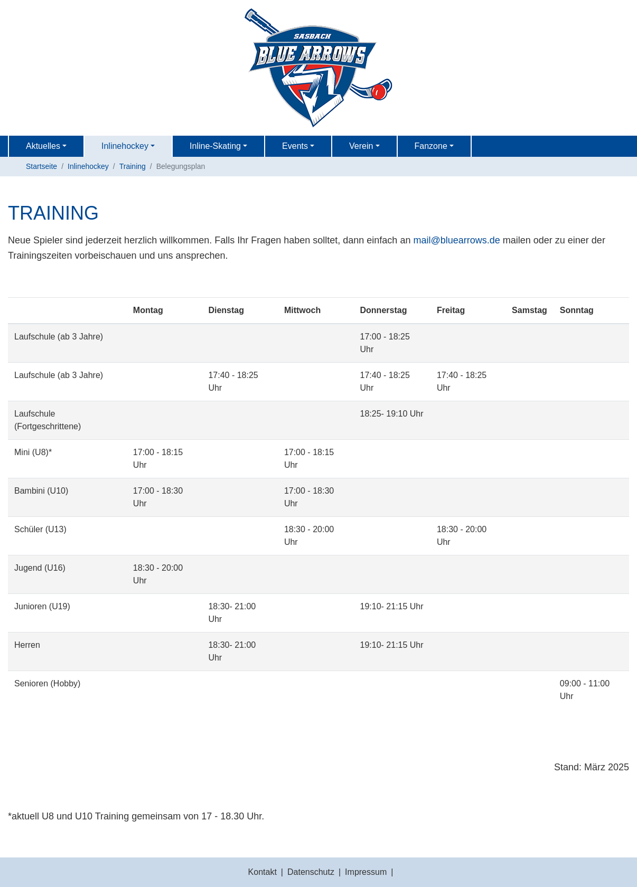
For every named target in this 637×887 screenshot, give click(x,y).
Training (132, 166)
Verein (361, 145)
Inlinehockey (124, 145)
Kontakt (262, 871)
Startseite (41, 166)
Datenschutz (310, 871)
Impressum (366, 871)
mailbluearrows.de (456, 240)
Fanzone (431, 145)
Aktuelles (43, 145)
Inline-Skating (215, 145)
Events (295, 145)
